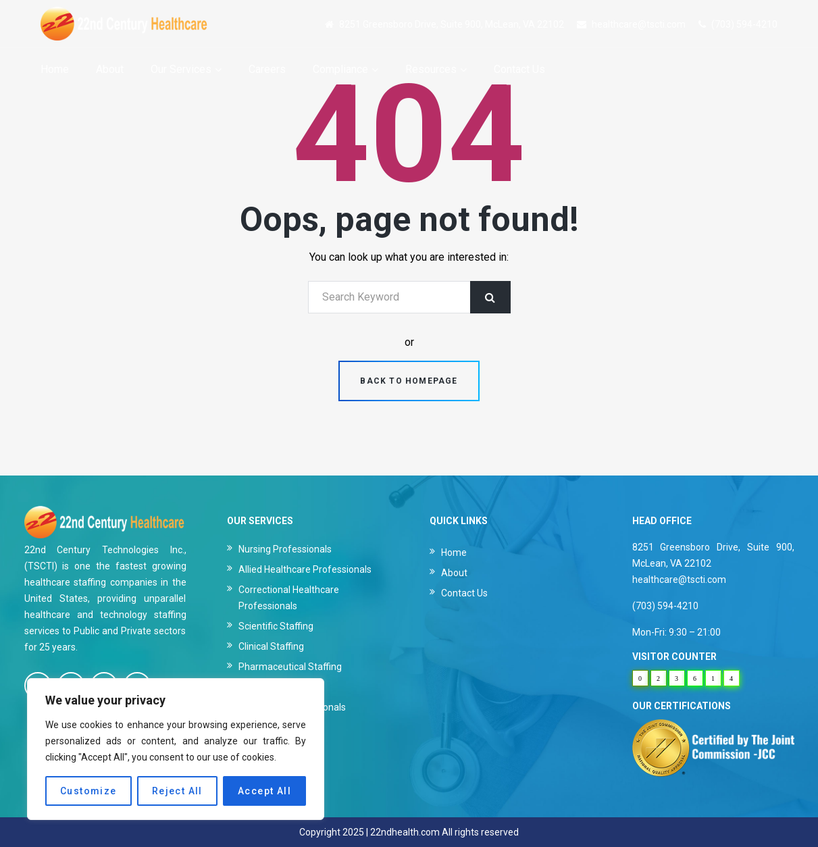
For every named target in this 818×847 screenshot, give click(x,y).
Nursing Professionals (285, 549)
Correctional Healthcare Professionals (288, 597)
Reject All (177, 791)
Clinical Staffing (271, 646)
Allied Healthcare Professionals (305, 569)
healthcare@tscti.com (639, 24)
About (454, 572)
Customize (88, 791)
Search (490, 297)
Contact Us (464, 593)
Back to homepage (408, 381)
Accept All (264, 791)
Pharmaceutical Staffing (290, 666)
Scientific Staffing (275, 626)
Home (454, 552)
